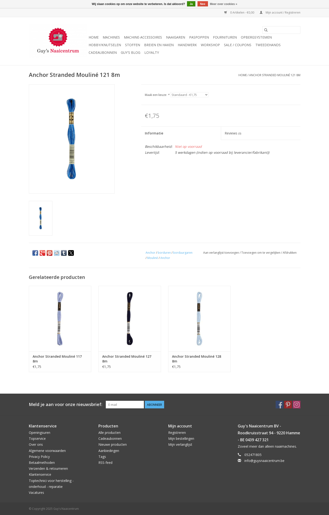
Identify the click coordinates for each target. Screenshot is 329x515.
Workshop (210, 45)
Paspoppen (199, 37)
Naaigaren (175, 37)
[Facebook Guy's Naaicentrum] (279, 404)
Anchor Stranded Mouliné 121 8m (274, 75)
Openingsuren (39, 432)
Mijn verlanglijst (180, 444)
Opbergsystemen (256, 37)
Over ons (36, 444)
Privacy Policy (39, 456)
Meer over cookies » (223, 4)
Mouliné (152, 258)
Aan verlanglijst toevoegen (221, 253)
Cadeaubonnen (103, 52)
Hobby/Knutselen (105, 45)
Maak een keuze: (157, 95)
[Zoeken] (281, 30)
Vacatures (36, 492)
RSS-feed (105, 462)
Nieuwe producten (112, 444)
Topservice (37, 438)
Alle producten (109, 432)
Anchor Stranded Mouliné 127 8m (126, 358)
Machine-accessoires (143, 37)
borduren (164, 253)
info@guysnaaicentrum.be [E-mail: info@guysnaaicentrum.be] (264, 460)
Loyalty (151, 52)
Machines (111, 37)
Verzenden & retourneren (48, 468)
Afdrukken (290, 253)
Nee (202, 4)
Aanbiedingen (108, 450)
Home (94, 37)
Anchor (150, 253)
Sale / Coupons (237, 45)
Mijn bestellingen (181, 438)
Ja (191, 4)
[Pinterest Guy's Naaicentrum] (288, 404)
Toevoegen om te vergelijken (261, 253)
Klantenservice (40, 474)
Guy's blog (130, 52)
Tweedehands (268, 45)
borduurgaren (182, 253)
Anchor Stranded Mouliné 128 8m (196, 358)
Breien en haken (159, 45)
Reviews (233, 133)
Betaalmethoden (42, 462)
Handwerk (187, 45)
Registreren (177, 432)
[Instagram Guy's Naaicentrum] (296, 404)
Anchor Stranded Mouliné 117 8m (57, 358)
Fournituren (225, 37)
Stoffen (132, 45)
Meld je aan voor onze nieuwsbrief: (65, 404)
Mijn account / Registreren (280, 12)
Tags (102, 456)
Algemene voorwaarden (47, 450)
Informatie (154, 133)
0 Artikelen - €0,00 (239, 12)
